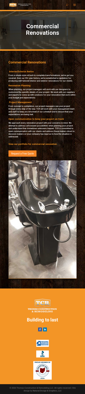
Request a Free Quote (22, 153)
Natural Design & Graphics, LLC (47, 391)
